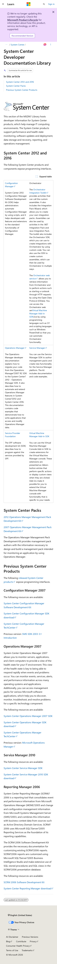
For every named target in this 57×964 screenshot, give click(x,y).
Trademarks (27, 950)
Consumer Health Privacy (18, 945)
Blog (8, 941)
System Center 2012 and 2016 (20, 81)
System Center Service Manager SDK (23, 768)
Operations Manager (14, 347)
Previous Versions (30, 936)
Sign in (51, 4)
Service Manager (37, 347)
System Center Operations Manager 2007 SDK (28, 716)
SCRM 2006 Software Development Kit (24, 882)
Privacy (33, 941)
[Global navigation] (3, 4)
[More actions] (50, 44)
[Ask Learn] (45, 44)
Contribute (21, 941)
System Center (17, 44)
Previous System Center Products (21, 89)
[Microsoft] (29, 4)
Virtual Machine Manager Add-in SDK (38, 313)
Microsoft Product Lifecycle (22, 19)
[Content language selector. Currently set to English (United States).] (20, 915)
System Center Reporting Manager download (27, 888)
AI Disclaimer (12, 936)
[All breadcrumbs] (6, 44)
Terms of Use (12, 950)
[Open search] (44, 4)
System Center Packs (16, 85)
